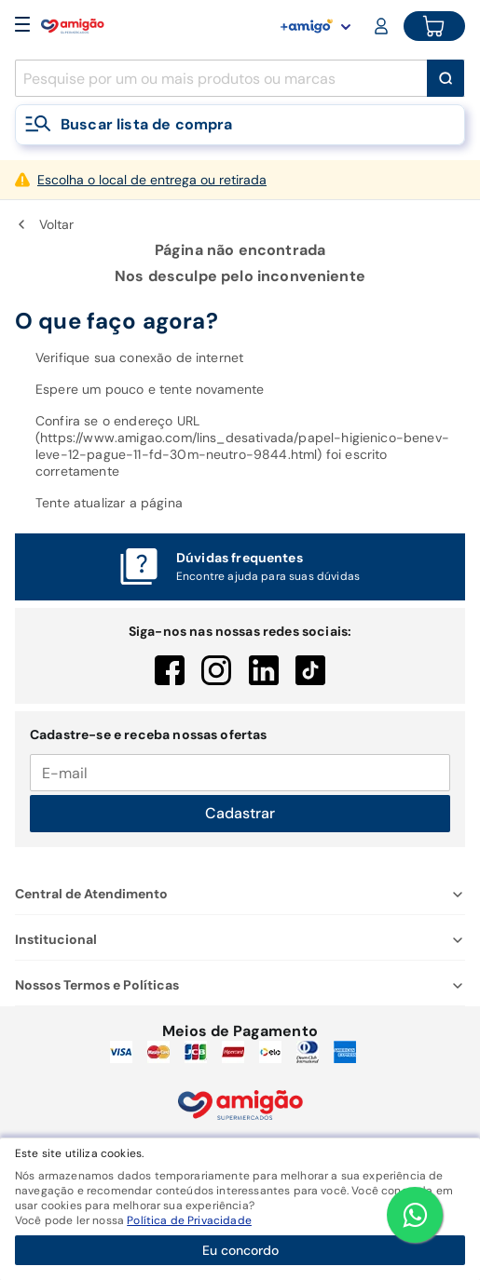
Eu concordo (240, 1250)
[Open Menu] (22, 26)
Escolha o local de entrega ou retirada (152, 179)
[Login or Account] (383, 26)
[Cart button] (434, 26)
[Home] (72, 26)
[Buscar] (445, 78)
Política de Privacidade (189, 1220)
